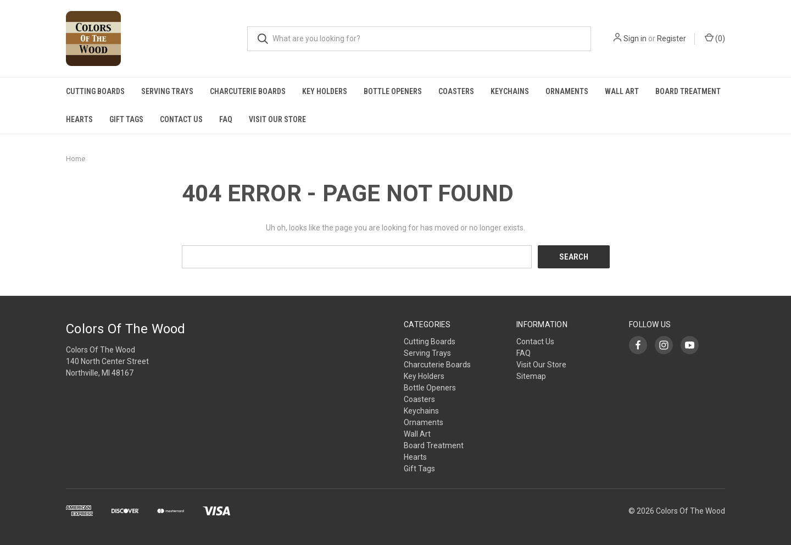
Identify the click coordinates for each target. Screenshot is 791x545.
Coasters (456, 91)
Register (671, 38)
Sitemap (531, 376)
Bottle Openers (393, 91)
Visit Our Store (277, 119)
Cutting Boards (95, 91)
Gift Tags (126, 119)
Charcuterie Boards (248, 91)
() (715, 38)
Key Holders (324, 91)
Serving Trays (167, 91)
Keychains (510, 91)
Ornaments (566, 91)
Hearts (79, 119)
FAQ (225, 119)
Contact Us (181, 119)
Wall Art (622, 91)
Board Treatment (688, 91)
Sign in (635, 38)
